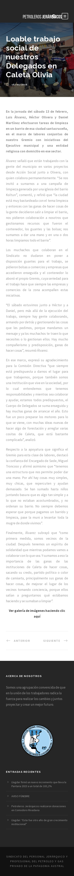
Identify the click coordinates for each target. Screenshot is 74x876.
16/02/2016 (19, 84)
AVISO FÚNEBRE (20, 796)
